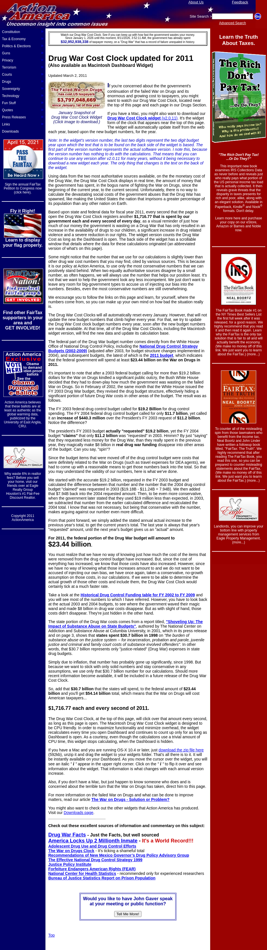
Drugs (22, 81)
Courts (22, 74)
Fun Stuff (22, 102)
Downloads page (78, 812)
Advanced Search (232, 23)
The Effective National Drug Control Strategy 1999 (95, 860)
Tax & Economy (22, 38)
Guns (22, 52)
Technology (22, 95)
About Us (195, 2)
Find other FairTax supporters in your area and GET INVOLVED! (23, 320)
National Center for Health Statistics (82, 873)
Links (22, 123)
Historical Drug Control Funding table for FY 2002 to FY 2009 (138, 595)
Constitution (22, 31)
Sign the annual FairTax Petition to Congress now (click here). (22, 188)
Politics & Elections (22, 45)
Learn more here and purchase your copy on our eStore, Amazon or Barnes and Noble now (238, 224)
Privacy (22, 59)
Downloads (10, 131)
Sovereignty (22, 88)
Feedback (240, 2)
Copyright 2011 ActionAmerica (22, 518)
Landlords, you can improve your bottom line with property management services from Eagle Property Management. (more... (238, 534)
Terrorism (22, 66)
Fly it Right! (22, 211)
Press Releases (22, 116)
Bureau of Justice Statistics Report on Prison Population (101, 878)
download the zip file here (181, 750)
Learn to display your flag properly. (22, 243)
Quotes (22, 109)
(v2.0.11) (142, 118)
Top (51, 935)
